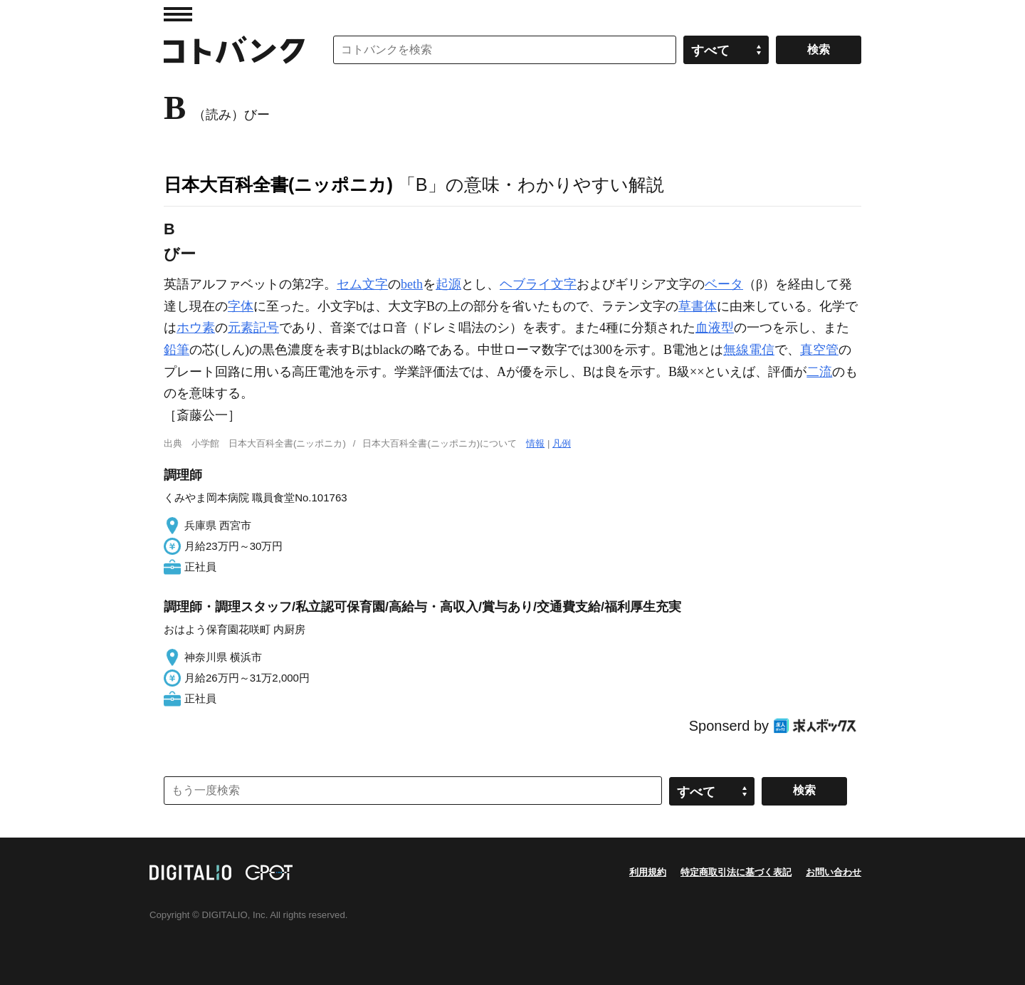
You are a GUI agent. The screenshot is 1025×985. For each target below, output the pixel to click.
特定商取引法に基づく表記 (736, 872)
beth (412, 284)
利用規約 (647, 872)
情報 (535, 443)
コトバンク (234, 50)
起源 (448, 284)
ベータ (724, 284)
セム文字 (362, 284)
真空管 (819, 350)
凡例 (561, 443)
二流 (819, 372)
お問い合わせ (833, 872)
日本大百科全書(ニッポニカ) (278, 184)
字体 (240, 306)
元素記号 (253, 327)
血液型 (714, 327)
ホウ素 (196, 327)
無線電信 (748, 350)
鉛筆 (176, 350)
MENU (178, 14)
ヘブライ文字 (538, 284)
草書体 (697, 306)
